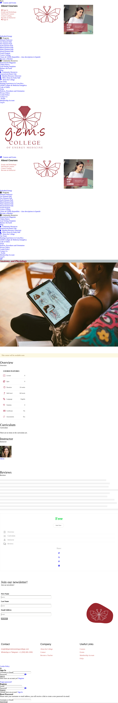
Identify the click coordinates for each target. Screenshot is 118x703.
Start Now (58, 525)
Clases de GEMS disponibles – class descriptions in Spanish (20, 57)
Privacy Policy (5, 93)
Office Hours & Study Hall (10, 78)
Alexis (2, 459)
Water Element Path (6, 49)
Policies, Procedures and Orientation (12, 91)
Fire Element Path (6, 44)
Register (21, 678)
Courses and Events (8, 3)
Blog (1, 70)
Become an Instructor (8, 18)
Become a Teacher (46, 655)
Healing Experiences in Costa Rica (11, 83)
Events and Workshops (8, 12)
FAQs (2, 89)
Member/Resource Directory (10, 76)
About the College (7, 80)
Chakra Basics (5, 64)
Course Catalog (6, 16)
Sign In (20, 692)
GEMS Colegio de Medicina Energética (13, 85)
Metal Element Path (6, 47)
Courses (82, 649)
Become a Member (6, 59)
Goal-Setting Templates (8, 66)
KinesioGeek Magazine (8, 63)
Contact (43, 652)
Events (82, 652)
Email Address (6, 610)
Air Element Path (6, 42)
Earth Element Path (6, 46)
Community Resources (8, 72)
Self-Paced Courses (7, 14)
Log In (2, 102)
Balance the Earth (6, 68)
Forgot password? (6, 682)
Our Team (3, 81)
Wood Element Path (6, 51)
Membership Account (7, 100)
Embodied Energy (6, 36)
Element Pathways (6, 40)
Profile (3, 98)
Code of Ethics (5, 87)
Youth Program (5, 53)
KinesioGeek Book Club (8, 74)
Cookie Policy (5, 95)
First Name (5, 594)
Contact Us (4, 97)
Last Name (5, 601)
